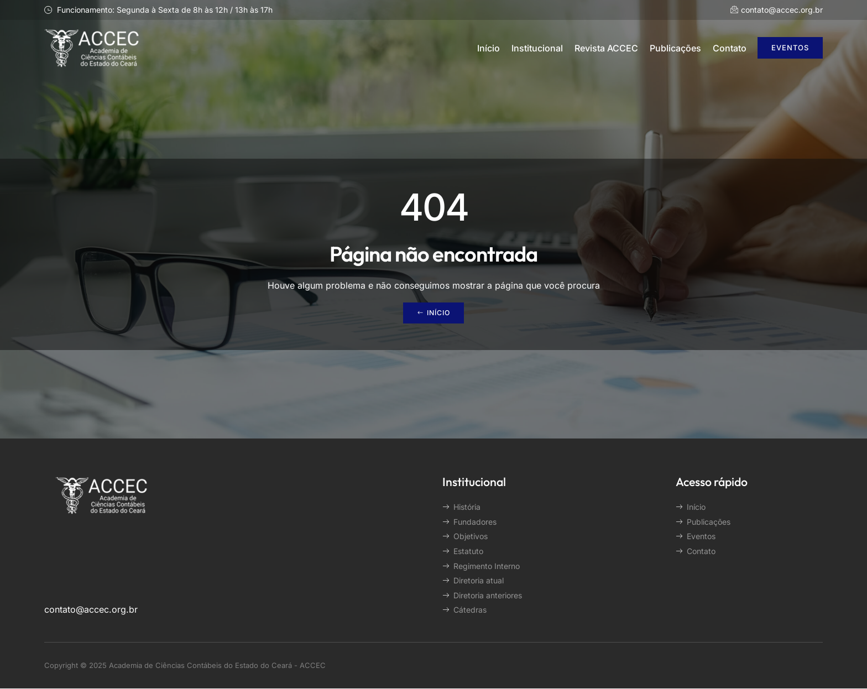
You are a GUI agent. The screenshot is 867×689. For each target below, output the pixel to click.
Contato (729, 48)
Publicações (675, 48)
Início (488, 48)
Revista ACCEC (606, 48)
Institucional (537, 48)
